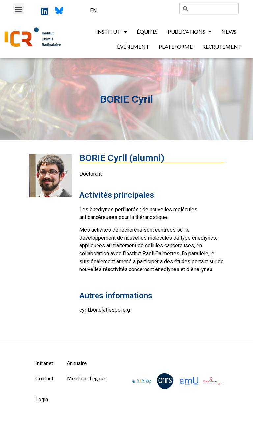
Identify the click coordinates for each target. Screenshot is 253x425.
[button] (18, 8)
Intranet (44, 363)
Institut (111, 32)
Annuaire (77, 363)
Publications (189, 32)
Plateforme (175, 46)
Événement (133, 46)
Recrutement (221, 46)
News (228, 31)
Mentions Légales (87, 378)
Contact (44, 378)
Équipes (147, 31)
